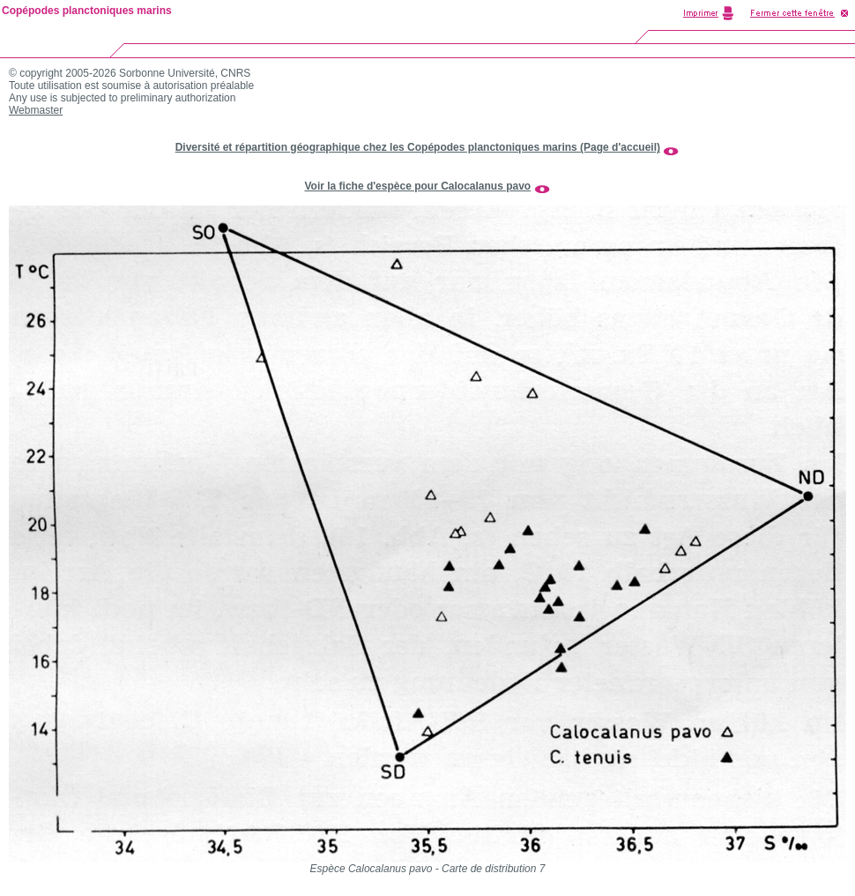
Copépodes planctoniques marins (87, 10)
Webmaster (36, 110)
